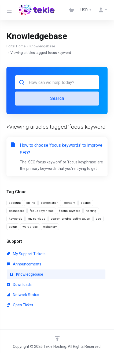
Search (57, 98)
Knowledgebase (42, 46)
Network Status (23, 295)
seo (98, 218)
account (15, 203)
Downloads (19, 284)
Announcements (24, 264)
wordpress (30, 227)
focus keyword (69, 211)
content (69, 203)
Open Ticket (20, 305)
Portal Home (15, 46)
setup (13, 227)
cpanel (86, 203)
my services (36, 218)
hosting (91, 211)
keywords (15, 218)
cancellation (49, 203)
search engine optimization (70, 218)
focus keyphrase (42, 211)
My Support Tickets (26, 254)
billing (30, 203)
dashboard (16, 211)
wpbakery (50, 227)
